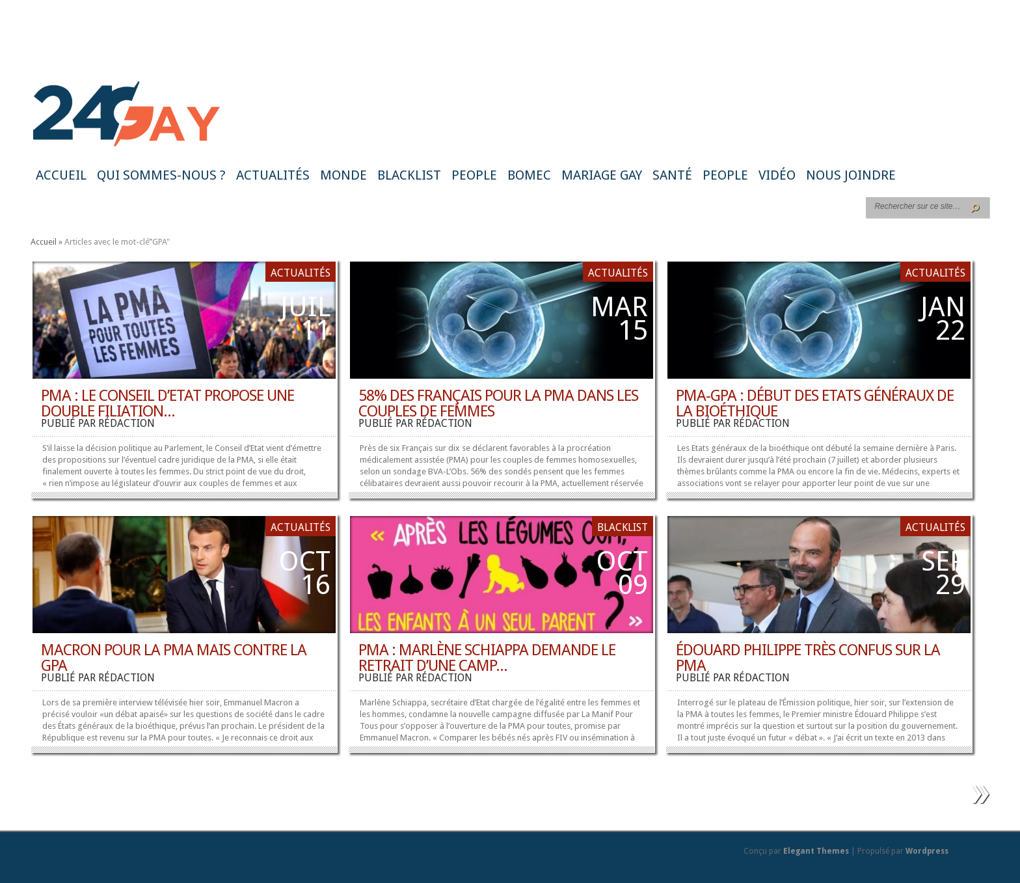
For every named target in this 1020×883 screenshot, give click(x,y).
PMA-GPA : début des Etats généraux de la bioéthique (815, 403)
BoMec (529, 175)
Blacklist (409, 175)
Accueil (61, 175)
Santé (672, 175)
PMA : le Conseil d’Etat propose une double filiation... (167, 403)
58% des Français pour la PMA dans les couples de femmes (498, 403)
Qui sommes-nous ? (161, 175)
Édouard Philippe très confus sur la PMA (808, 658)
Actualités (273, 175)
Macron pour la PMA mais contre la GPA (173, 658)
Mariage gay (601, 175)
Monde (343, 175)
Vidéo (777, 175)
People (474, 175)
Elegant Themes (816, 851)
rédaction (126, 423)
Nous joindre (851, 175)
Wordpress (927, 851)
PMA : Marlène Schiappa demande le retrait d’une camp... (486, 658)
